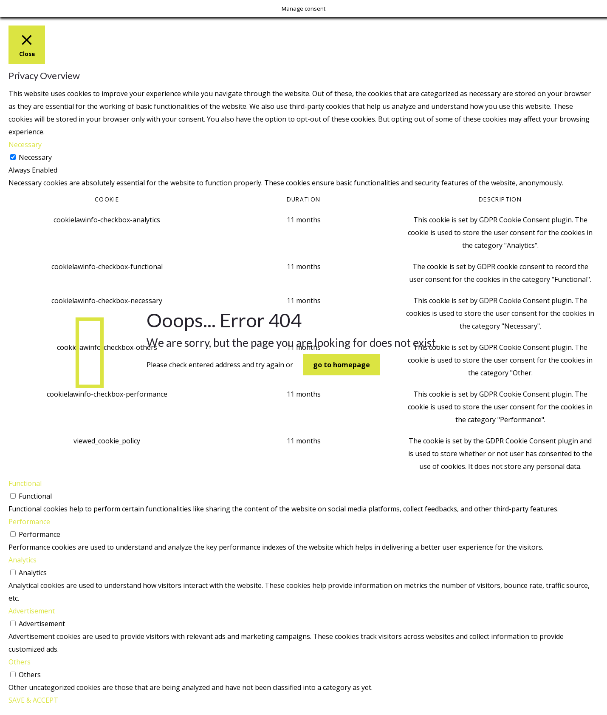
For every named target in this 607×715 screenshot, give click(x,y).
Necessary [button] (25, 144)
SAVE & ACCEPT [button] (33, 700)
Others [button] (19, 662)
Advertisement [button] (31, 611)
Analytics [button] (22, 560)
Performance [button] (29, 521)
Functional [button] (25, 483)
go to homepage (341, 364)
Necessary (35, 157)
